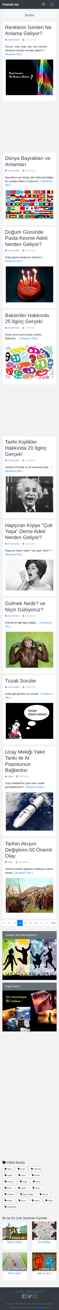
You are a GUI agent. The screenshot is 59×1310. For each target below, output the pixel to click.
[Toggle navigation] (52, 4)
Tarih (10, 862)
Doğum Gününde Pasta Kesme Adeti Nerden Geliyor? (26, 238)
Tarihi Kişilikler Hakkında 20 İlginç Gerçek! (25, 448)
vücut (36, 1188)
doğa (23, 1181)
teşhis (36, 1200)
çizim (22, 1200)
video (22, 1175)
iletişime (40, 1307)
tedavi (9, 1200)
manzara (36, 1169)
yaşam (22, 1188)
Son (53, 923)
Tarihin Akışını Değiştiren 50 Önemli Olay (28, 850)
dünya (44, 1194)
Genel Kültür (14, 40)
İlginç (10, 776)
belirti (49, 1200)
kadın (8, 1188)
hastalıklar (11, 1207)
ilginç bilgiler (27, 1194)
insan (21, 1169)
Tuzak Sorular (20, 681)
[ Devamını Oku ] (28, 338)
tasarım (9, 1181)
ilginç (8, 1169)
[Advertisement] (29, 126)
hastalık (9, 1194)
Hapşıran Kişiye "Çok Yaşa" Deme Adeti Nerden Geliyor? (28, 531)
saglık (9, 1175)
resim (36, 1181)
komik (36, 1175)
